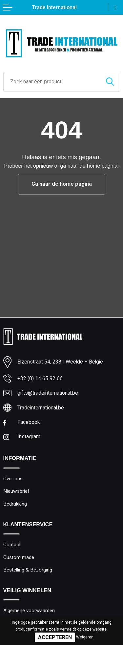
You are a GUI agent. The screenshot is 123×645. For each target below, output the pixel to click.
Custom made (18, 557)
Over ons (13, 479)
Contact (12, 545)
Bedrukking (15, 504)
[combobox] (52, 81)
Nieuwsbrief (16, 491)
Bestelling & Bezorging (27, 570)
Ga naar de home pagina (61, 184)
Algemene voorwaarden (29, 611)
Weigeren (84, 637)
